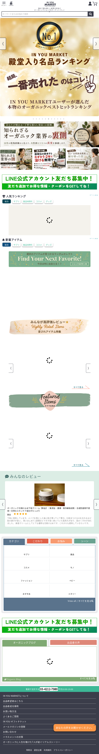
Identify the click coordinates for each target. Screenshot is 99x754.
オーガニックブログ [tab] (24, 642)
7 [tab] (51, 118)
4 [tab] (42, 118)
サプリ (16, 201)
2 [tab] (36, 118)
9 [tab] (57, 118)
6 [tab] (48, 118)
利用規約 (48, 750)
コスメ (39, 201)
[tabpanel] (49, 67)
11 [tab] (63, 118)
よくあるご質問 (11, 716)
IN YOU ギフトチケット (15, 721)
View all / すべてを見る (81, 600)
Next (96, 44)
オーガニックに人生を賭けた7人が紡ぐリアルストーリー (31, 741)
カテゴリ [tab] (14, 541)
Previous (3, 44)
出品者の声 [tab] (73, 642)
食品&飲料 (27, 201)
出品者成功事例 (11, 706)
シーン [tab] (85, 541)
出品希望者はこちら (13, 700)
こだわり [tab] (38, 541)
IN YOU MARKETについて (16, 695)
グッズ (49, 201)
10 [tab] (60, 118)
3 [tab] (39, 118)
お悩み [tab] (61, 541)
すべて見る (93, 195)
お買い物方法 (9, 711)
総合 (7, 201)
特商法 (29, 750)
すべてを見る (87, 678)
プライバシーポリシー (63, 750)
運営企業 (38, 750)
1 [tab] (33, 118)
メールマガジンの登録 (14, 726)
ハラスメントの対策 (13, 736)
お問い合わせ (9, 731)
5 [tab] (45, 118)
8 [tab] (54, 118)
